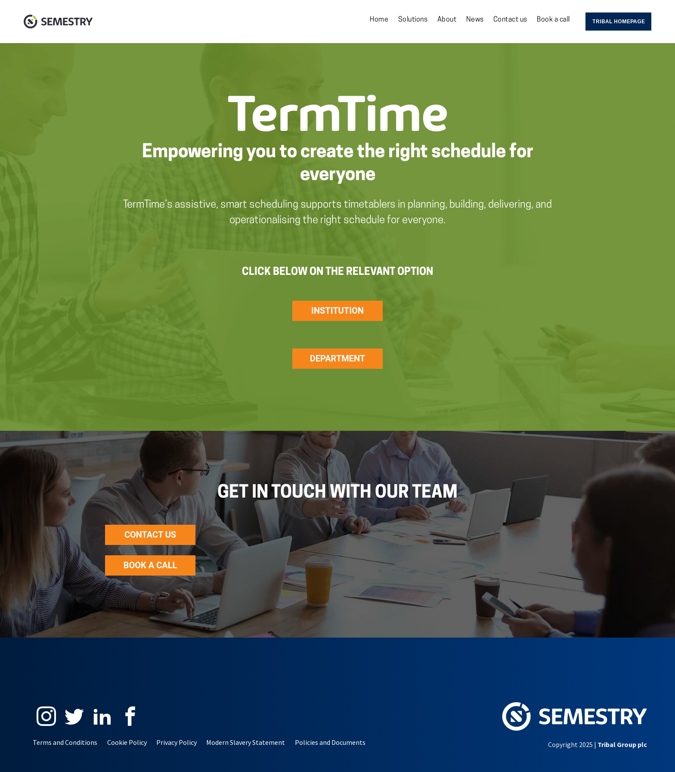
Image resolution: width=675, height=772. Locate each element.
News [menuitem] (475, 19)
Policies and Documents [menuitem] (330, 742)
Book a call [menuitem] (553, 19)
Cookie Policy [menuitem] (127, 742)
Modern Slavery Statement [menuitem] (245, 742)
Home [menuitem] (379, 19)
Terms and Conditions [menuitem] (65, 742)
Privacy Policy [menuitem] (176, 742)
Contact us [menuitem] (510, 19)
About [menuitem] (447, 19)
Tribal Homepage (618, 22)
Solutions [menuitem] (413, 19)
